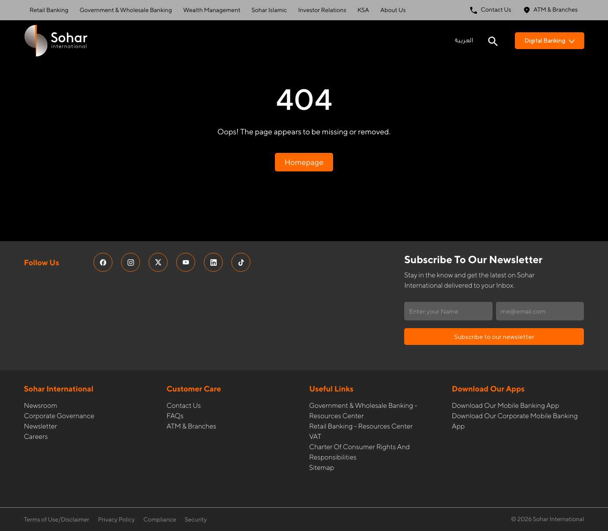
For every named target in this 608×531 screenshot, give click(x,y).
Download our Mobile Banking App (505, 405)
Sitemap (321, 467)
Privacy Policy (116, 519)
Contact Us (490, 10)
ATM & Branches (550, 10)
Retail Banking (49, 10)
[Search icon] (493, 40)
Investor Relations (322, 10)
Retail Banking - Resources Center (361, 426)
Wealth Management (211, 10)
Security (196, 519)
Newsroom (40, 405)
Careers (36, 436)
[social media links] (103, 262)
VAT (315, 436)
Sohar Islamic (269, 10)
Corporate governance (59, 416)
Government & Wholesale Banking (126, 10)
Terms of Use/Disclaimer (57, 519)
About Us (393, 10)
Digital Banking (549, 40)
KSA (363, 10)
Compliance (159, 519)
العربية (464, 40)
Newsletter (40, 426)
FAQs (175, 416)
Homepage (303, 162)
